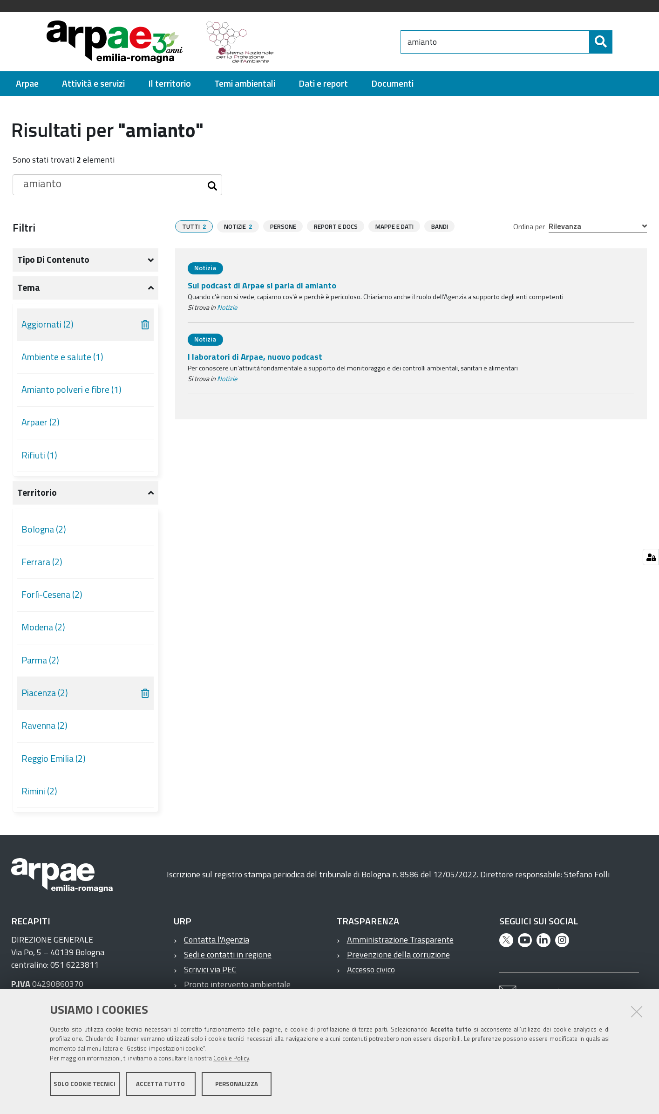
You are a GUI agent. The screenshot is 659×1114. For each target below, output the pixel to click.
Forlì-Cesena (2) (51, 594)
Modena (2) (43, 627)
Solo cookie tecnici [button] (84, 1089)
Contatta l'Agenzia (216, 939)
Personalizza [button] (236, 1089)
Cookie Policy (231, 1064)
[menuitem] (27, 83)
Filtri (24, 227)
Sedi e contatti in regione (228, 954)
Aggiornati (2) (47, 324)
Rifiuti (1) (39, 455)
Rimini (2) (39, 791)
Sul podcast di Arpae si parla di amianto (262, 285)
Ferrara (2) (41, 562)
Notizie (227, 307)
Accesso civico (371, 969)
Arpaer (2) (40, 422)
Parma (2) (40, 660)
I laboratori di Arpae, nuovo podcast (255, 356)
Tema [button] (28, 287)
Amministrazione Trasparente (400, 939)
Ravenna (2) (44, 725)
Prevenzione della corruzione (398, 954)
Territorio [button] (37, 492)
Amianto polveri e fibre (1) (71, 389)
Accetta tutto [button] (160, 1089)
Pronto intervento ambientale (237, 984)
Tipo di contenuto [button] (53, 260)
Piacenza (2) (44, 693)
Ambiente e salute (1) (62, 357)
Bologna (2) (43, 529)
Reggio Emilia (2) (53, 758)
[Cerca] (620, 42)
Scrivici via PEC (210, 969)
